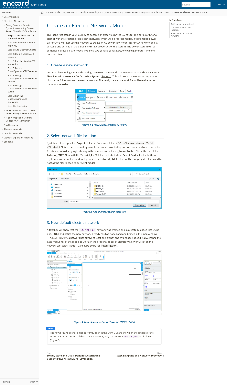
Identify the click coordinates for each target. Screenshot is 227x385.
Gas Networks (11, 125)
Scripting (8, 141)
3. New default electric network (182, 34)
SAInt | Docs (38, 4)
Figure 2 (89, 159)
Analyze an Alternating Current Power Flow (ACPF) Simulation (21, 112)
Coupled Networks (13, 133)
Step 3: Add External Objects (22, 49)
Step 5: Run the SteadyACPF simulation (21, 62)
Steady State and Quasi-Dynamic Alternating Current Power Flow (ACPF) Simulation (21, 28)
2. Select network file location (181, 28)
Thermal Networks (13, 129)
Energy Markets (11, 16)
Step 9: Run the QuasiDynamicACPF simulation (18, 98)
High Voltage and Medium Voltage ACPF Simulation (19, 119)
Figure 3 (52, 237)
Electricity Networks (14, 21)
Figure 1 (106, 76)
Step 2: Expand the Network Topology (21, 44)
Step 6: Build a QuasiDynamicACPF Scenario (22, 70)
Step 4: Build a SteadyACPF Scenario (21, 55)
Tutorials (6, 12)
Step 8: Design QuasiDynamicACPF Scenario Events (22, 88)
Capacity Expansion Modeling (18, 137)
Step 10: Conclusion (18, 105)
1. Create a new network (182, 24)
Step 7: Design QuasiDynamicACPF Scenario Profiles (22, 78)
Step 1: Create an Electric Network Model (21, 37)
